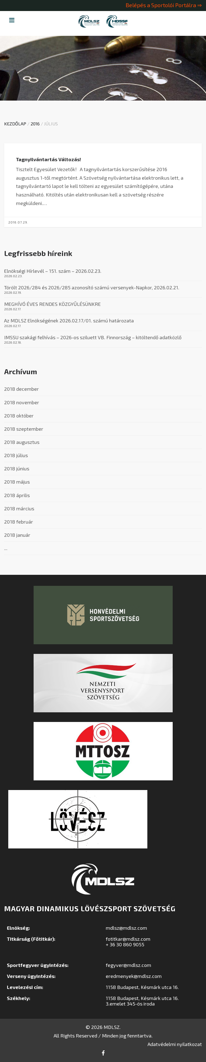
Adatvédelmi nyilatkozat (175, 1044)
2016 (35, 123)
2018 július (16, 455)
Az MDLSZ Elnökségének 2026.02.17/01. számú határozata (69, 320)
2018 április (17, 495)
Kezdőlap (15, 123)
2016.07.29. (14, 222)
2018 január (17, 535)
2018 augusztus (21, 442)
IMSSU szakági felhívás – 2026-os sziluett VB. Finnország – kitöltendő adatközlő (92, 337)
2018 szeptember (23, 429)
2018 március (19, 508)
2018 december (21, 389)
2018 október (19, 416)
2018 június (16, 468)
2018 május (17, 482)
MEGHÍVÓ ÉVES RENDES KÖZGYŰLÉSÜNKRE (52, 304)
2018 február (18, 522)
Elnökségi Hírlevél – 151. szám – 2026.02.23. (52, 271)
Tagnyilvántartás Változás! (44, 159)
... (5, 548)
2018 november (21, 402)
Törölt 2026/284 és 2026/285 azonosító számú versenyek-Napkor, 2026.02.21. (91, 287)
